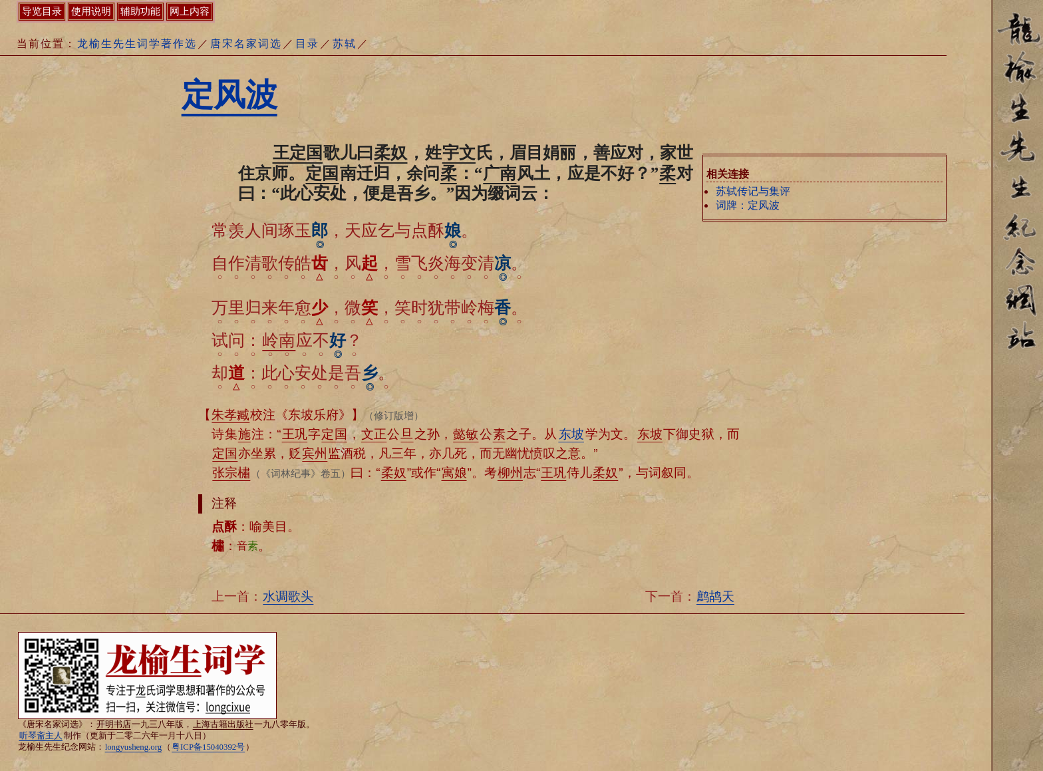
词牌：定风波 (748, 205)
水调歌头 (288, 596)
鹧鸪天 (715, 596)
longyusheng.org (133, 747)
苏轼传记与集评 (753, 191)
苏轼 (345, 43)
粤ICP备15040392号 (208, 747)
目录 (307, 43)
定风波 (229, 94)
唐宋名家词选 (246, 43)
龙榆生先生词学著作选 (137, 43)
